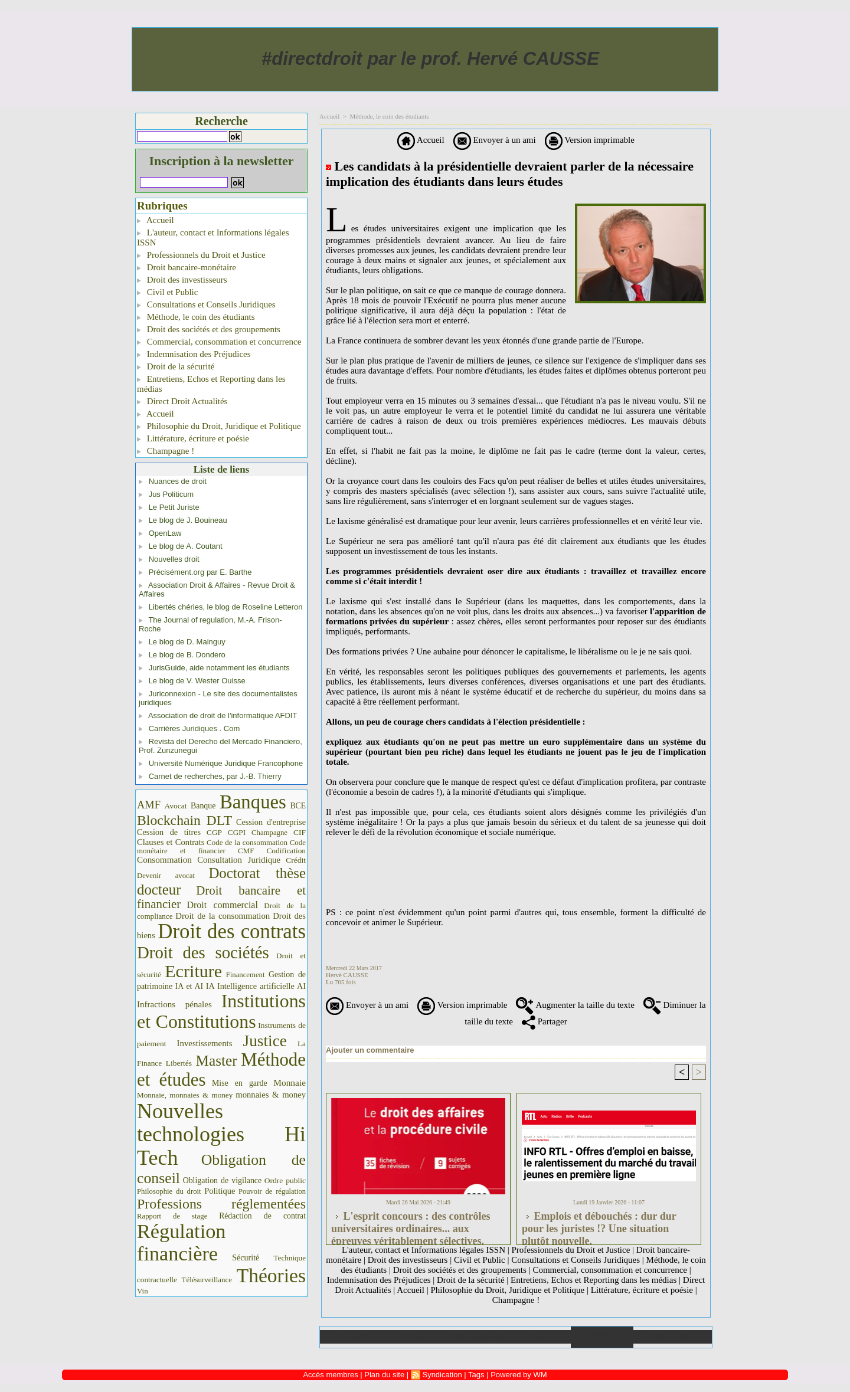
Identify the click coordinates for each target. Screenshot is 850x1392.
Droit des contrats (232, 931)
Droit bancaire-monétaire (186, 267)
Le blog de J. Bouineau (188, 520)
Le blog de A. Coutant (186, 546)
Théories (271, 1275)
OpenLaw (165, 533)
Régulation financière (181, 1242)
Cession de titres (169, 832)
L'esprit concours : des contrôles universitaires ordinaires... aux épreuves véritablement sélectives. (410, 1225)
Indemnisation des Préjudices (194, 354)
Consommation (164, 859)
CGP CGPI (226, 832)
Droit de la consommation (222, 916)
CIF (299, 832)
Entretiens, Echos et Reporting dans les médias (211, 384)
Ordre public (285, 1180)
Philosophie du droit (169, 1191)
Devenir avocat (166, 876)
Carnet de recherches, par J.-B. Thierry (215, 776)
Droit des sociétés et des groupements (208, 329)
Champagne (269, 832)
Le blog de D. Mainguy (187, 641)
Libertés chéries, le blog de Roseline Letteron (226, 606)
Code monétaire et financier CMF (221, 846)
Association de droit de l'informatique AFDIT (223, 715)
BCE (298, 805)
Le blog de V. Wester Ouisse (197, 680)
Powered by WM (519, 1374)
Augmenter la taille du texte (575, 1005)
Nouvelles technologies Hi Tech (221, 1134)
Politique (219, 1191)
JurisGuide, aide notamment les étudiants (219, 667)
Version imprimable (590, 140)
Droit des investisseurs (182, 279)
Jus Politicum (171, 494)
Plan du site (672, 1336)
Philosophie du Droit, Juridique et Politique (219, 426)
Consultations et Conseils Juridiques (206, 304)
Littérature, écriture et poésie (193, 438)
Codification (286, 850)
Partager (544, 1021)
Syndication (442, 1374)
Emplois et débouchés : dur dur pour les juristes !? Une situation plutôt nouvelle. (599, 1225)
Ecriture (193, 971)
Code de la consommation (247, 842)
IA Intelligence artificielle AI (256, 986)
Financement (245, 975)
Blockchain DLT (184, 820)
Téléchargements (477, 1336)
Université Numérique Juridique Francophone (226, 763)
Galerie (414, 1336)
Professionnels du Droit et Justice (201, 255)
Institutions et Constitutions (221, 1011)
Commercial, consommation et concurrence (219, 341)
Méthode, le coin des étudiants (196, 317)
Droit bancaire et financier (221, 897)
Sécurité (245, 1257)
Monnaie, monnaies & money (185, 1094)
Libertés (179, 1063)
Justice (265, 1041)
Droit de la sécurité (175, 366)
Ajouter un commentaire (370, 1050)
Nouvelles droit (174, 559)
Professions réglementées (221, 1203)
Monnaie (289, 1082)
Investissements (205, 1043)
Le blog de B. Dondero (187, 654)
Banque (203, 805)
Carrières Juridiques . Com (194, 728)
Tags (476, 1374)
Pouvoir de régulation (272, 1191)
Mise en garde (239, 1083)
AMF (149, 805)
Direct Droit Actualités (182, 401)
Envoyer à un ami (494, 140)
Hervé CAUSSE (347, 974)
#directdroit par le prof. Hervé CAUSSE (430, 58)
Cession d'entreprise (271, 822)
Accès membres (330, 1374)
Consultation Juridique (238, 859)
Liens (539, 1336)
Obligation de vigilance (222, 1180)
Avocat (175, 805)
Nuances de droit (178, 481)
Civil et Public (167, 292)
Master (216, 1061)
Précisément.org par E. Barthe (200, 572)
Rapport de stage (172, 1216)
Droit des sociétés (203, 952)
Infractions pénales (174, 1004)
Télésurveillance (207, 1279)
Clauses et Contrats (170, 842)
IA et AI (189, 986)
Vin (142, 1290)
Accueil (155, 220)
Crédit (296, 860)
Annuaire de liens (602, 1337)
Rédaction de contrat (262, 1215)
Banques (253, 802)
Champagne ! (165, 451)
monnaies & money (271, 1094)
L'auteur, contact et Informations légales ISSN (213, 237)
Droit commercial (222, 905)
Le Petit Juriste (174, 507)
